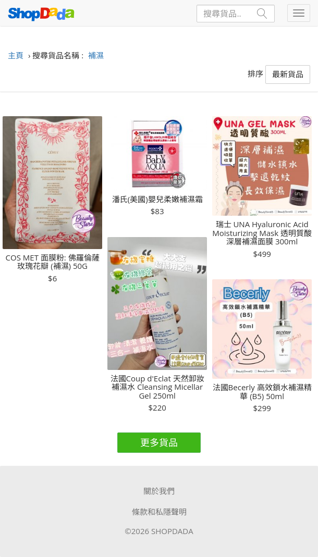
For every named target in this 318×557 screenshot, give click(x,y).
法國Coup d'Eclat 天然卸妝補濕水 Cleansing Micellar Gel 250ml (157, 387)
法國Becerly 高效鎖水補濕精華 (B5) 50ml (262, 391)
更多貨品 (159, 442)
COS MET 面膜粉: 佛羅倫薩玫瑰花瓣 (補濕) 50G (53, 261)
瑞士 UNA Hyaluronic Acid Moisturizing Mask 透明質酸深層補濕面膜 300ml (262, 233)
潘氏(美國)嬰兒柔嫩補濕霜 (157, 199)
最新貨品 (287, 74)
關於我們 (159, 491)
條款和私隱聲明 (159, 511)
